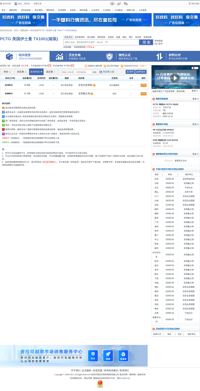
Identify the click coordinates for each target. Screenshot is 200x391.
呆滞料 (130, 72)
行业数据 (119, 10)
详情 (143, 85)
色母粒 (73, 10)
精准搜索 (159, 41)
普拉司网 (124, 374)
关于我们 (75, 370)
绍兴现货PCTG (37, 30)
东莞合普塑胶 (85, 85)
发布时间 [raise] (36, 72)
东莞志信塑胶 (189, 196)
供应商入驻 (108, 72)
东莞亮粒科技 (189, 179)
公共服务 (143, 10)
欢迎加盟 (97, 370)
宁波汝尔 (189, 187)
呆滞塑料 (62, 10)
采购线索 (148, 37)
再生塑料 (39, 10)
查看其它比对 (181, 160)
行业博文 (107, 10)
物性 (124, 37)
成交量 (51, 72)
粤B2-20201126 (123, 378)
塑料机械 (84, 10)
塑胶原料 (13, 10)
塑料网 (133, 374)
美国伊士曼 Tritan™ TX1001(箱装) (61, 30)
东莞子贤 (189, 192)
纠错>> (143, 66)
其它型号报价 (113, 66)
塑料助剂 (50, 10)
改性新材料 (26, 10)
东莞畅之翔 (84, 93)
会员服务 (86, 370)
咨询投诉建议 (111, 370)
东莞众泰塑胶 (189, 205)
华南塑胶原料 (84, 47)
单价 (7, 72)
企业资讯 (95, 10)
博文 (131, 37)
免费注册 (38, 3)
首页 (4, 10)
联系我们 (124, 370)
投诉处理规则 (49, 162)
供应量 (22, 72)
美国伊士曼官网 (95, 66)
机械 (118, 37)
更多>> (195, 91)
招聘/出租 (130, 10)
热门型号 (159, 44)
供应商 (138, 37)
